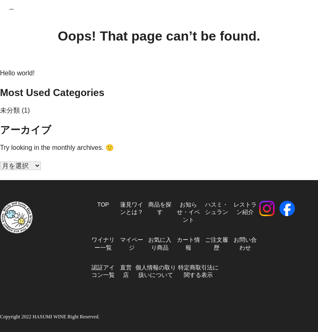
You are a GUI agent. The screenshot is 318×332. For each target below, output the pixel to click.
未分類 (10, 110)
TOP (103, 204)
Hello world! (17, 73)
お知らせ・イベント (188, 212)
